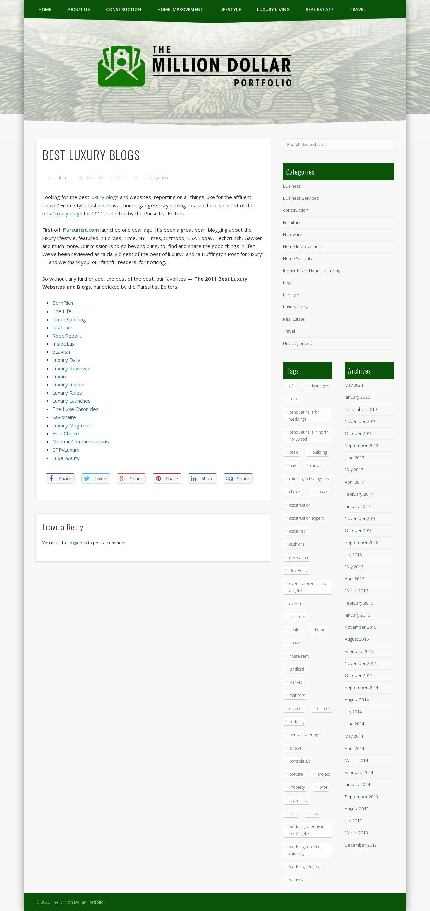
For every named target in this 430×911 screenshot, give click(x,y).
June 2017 (354, 457)
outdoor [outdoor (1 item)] (296, 708)
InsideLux (63, 343)
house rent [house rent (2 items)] (299, 656)
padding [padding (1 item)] (296, 721)
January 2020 (357, 397)
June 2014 (354, 724)
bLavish (61, 351)
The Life (61, 311)
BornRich (62, 302)
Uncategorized (156, 178)
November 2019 (360, 421)
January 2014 (357, 784)
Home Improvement (180, 9)
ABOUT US (79, 9)
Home (44, 9)
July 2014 (353, 712)
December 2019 (361, 409)
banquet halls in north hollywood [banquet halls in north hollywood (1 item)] (309, 435)
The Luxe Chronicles (75, 408)
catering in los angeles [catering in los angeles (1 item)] (309, 479)
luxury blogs (105, 197)
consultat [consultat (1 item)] (297, 531)
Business (292, 186)
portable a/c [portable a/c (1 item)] (299, 761)
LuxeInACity (66, 457)
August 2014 (357, 700)
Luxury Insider (68, 384)
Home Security (297, 258)
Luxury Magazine (71, 425)
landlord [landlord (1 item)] (296, 669)
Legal (288, 283)
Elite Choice (65, 433)
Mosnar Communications (80, 441)
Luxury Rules (67, 392)
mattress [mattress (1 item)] (297, 695)
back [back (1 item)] (293, 399)
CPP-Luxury (66, 449)
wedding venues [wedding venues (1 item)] (304, 867)
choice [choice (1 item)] (294, 492)
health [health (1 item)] (295, 630)
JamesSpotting (69, 319)
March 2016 (356, 591)
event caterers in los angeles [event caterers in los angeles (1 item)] (307, 587)
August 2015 (357, 639)
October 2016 (358, 530)
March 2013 (356, 833)
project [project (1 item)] (323, 774)
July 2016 (353, 555)
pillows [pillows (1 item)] (295, 748)
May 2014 (354, 736)
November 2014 (360, 663)
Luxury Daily (66, 359)
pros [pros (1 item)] (323, 787)
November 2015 (360, 627)
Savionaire (64, 417)
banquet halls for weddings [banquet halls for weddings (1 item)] (304, 415)
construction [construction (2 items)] (300, 505)
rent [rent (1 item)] (293, 813)
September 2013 (361, 797)
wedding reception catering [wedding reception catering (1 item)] (306, 850)
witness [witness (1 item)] (296, 880)
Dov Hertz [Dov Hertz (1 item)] (298, 570)
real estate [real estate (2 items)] (298, 800)
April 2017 (354, 482)
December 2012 (361, 845)
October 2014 (358, 675)
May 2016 (354, 567)
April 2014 (354, 748)
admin (61, 178)
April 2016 (354, 579)
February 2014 (359, 772)
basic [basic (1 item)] (293, 452)
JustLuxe (62, 327)
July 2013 (353, 821)
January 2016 (357, 615)
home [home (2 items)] (320, 630)
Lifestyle (230, 9)
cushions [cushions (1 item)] (296, 544)
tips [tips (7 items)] (314, 813)
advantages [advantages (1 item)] (319, 386)
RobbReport (66, 335)
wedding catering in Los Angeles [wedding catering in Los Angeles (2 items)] (307, 830)
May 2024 (354, 385)
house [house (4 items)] (294, 643)
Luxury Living (273, 9)
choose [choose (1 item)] (321, 492)
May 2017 (354, 470)
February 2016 (359, 603)
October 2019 (358, 433)
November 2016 (360, 518)
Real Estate (320, 9)
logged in (78, 543)
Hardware (292, 234)
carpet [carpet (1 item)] (316, 465)
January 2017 (357, 506)
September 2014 (361, 687)
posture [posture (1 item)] (296, 774)
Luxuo (59, 376)
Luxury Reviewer (71, 368)
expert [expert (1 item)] (295, 604)
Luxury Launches (71, 400)
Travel (358, 9)
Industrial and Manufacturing (311, 271)
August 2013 (357, 809)
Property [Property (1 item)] (297, 787)
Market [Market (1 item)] (295, 682)
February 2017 (359, 494)
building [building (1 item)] (319, 452)
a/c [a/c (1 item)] (291, 386)
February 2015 (359, 651)
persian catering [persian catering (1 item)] (303, 734)
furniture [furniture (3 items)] (297, 617)
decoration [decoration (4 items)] (298, 557)
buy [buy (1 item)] (292, 465)
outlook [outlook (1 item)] (323, 708)
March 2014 (356, 760)
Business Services (301, 198)
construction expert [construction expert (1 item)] (306, 518)
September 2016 (361, 542)
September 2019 (361, 445)
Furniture (292, 222)
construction (123, 9)
